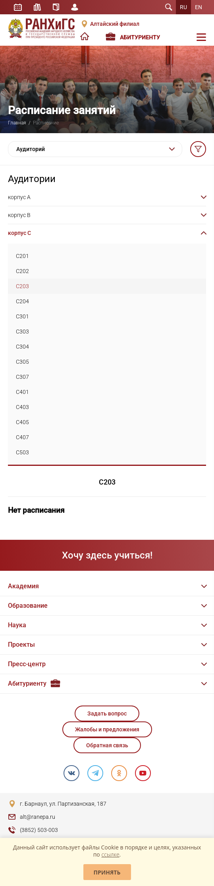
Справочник (56, 7)
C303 (22, 331)
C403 (22, 407)
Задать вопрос (107, 713)
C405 (22, 422)
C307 (22, 377)
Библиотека (37, 7)
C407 (22, 437)
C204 (22, 301)
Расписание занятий (18, 7)
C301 (22, 316)
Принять (107, 872)
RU (183, 7)
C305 (22, 362)
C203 (22, 286)
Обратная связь (107, 745)
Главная (17, 122)
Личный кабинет (74, 7)
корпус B (19, 215)
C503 (22, 452)
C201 (22, 256)
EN (198, 7)
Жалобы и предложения (107, 729)
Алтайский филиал (114, 24)
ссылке (110, 854)
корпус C (19, 233)
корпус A (19, 197)
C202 (22, 271)
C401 (22, 392)
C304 (22, 346)
